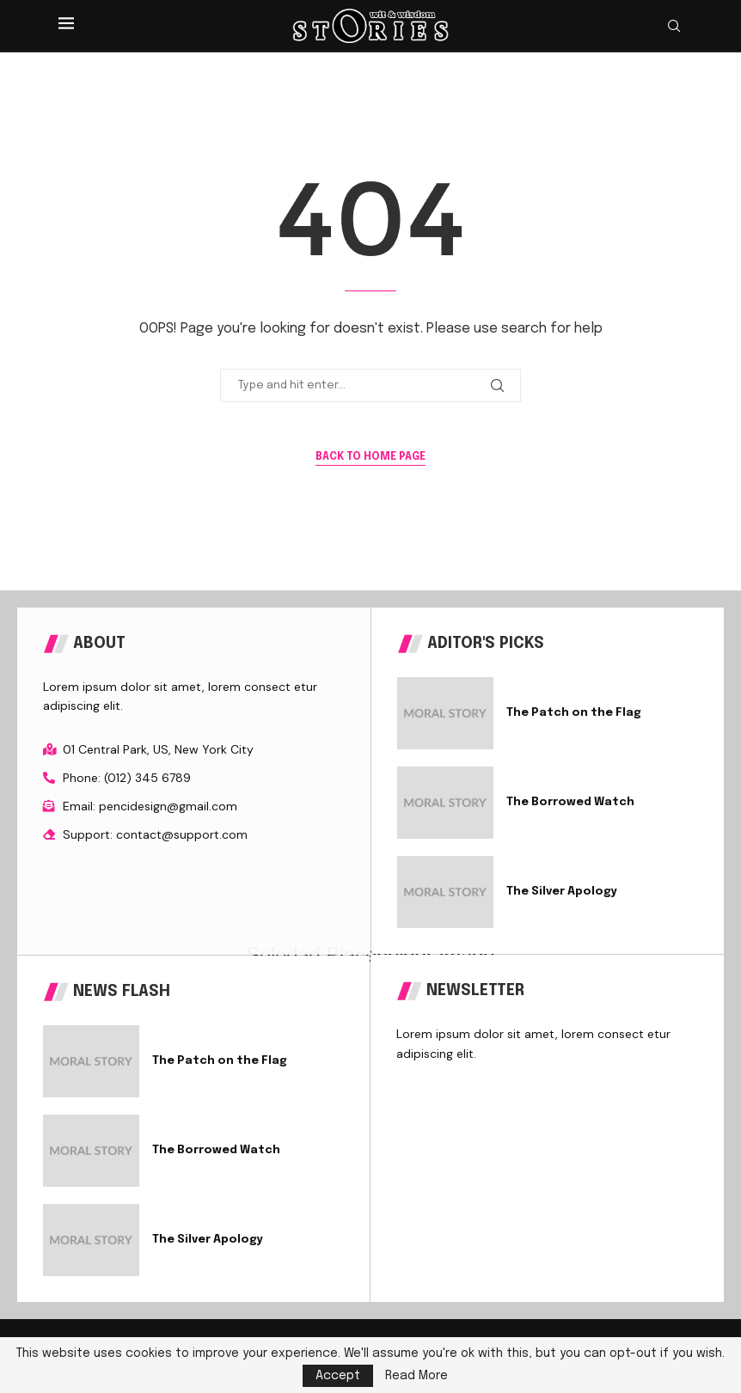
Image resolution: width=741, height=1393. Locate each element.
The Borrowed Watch (570, 802)
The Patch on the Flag (573, 712)
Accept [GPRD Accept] (337, 1376)
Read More (416, 1376)
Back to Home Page (370, 457)
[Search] (674, 26)
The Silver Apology (561, 891)
